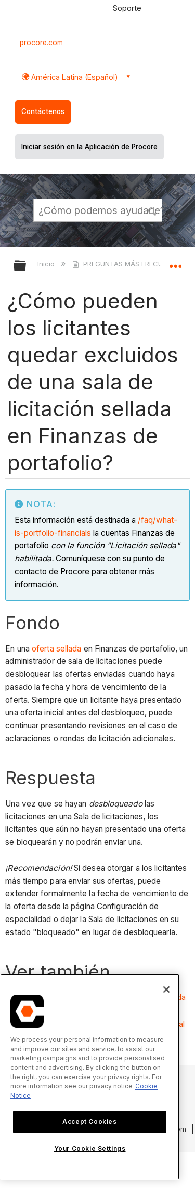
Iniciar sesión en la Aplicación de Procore (89, 147)
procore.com (41, 42)
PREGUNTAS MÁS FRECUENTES (128, 264)
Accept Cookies (89, 1121)
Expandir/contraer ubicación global (175, 262)
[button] (152, 210)
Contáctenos (42, 111)
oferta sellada (56, 649)
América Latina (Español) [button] (73, 77)
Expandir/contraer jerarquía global (26, 266)
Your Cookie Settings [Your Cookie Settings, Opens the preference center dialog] (90, 1148)
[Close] (166, 989)
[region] (89, 1077)
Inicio (47, 264)
